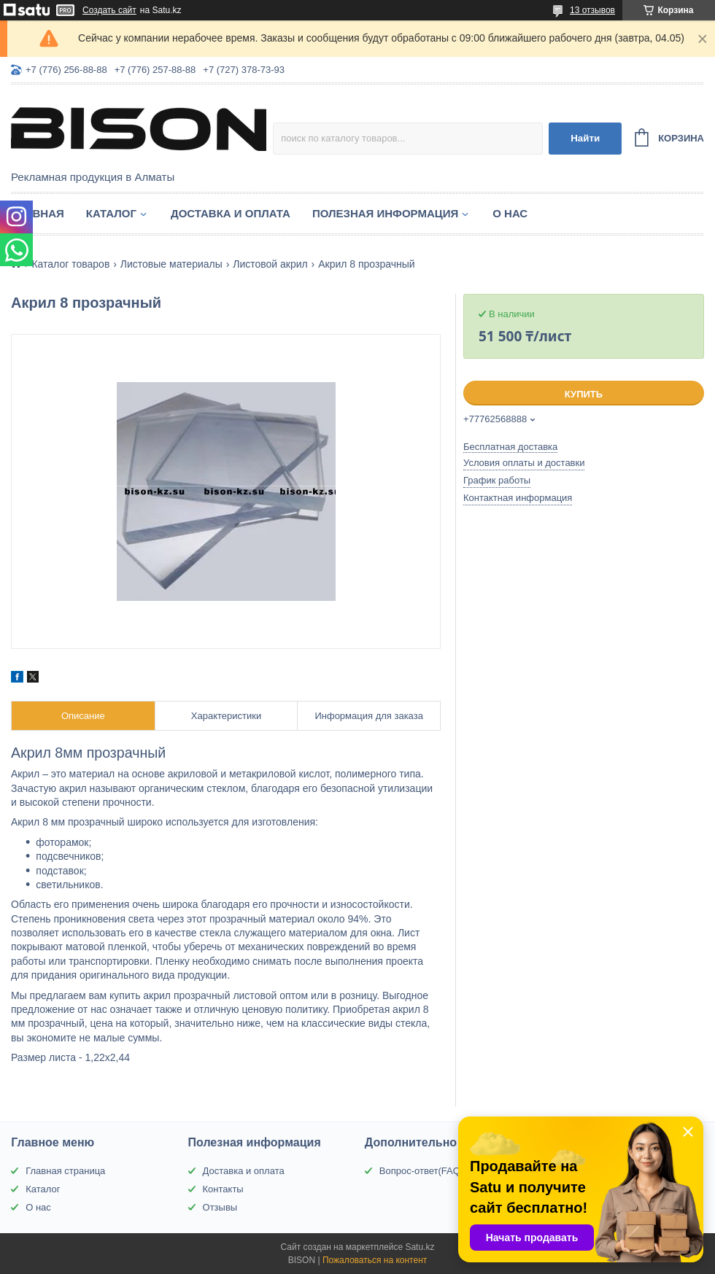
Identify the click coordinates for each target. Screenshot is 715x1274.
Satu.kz (419, 1247)
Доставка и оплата (230, 213)
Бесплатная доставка (510, 446)
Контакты (223, 1189)
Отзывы (220, 1207)
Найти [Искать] (585, 138)
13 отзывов (592, 10)
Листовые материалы (171, 264)
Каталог (111, 213)
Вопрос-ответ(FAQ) (421, 1170)
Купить (584, 394)
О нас (509, 213)
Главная (37, 213)
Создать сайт (109, 10)
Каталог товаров (70, 264)
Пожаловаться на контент (374, 1260)
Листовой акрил (270, 264)
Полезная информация (385, 213)
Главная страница (65, 1170)
